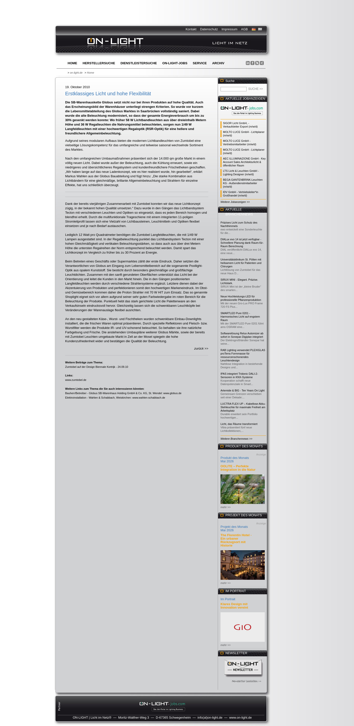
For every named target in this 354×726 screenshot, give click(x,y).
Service (200, 63)
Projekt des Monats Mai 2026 (234, 528)
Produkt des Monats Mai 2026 (235, 459)
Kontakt (191, 29)
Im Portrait (228, 599)
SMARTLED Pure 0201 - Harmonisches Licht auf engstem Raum (240, 317)
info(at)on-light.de (210, 717)
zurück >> (201, 348)
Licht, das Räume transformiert (239, 423)
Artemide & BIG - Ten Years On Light (243, 390)
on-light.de (76, 72)
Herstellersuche (99, 63)
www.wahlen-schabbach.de (148, 397)
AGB (244, 29)
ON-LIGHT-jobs (174, 63)
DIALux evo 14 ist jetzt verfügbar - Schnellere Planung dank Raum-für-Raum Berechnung (242, 243)
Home (72, 63)
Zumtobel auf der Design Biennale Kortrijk (90, 366)
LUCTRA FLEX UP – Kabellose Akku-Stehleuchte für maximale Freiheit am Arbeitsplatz (243, 407)
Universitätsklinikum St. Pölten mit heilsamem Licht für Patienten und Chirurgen (241, 263)
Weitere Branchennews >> (236, 438)
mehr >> (226, 507)
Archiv (218, 63)
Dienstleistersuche (138, 63)
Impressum (229, 29)
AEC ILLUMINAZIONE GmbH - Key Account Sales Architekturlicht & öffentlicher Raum (244, 162)
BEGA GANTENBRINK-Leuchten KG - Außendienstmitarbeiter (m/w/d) (243, 183)
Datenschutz (209, 29)
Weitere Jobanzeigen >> (235, 201)
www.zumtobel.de (75, 379)
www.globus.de (172, 393)
